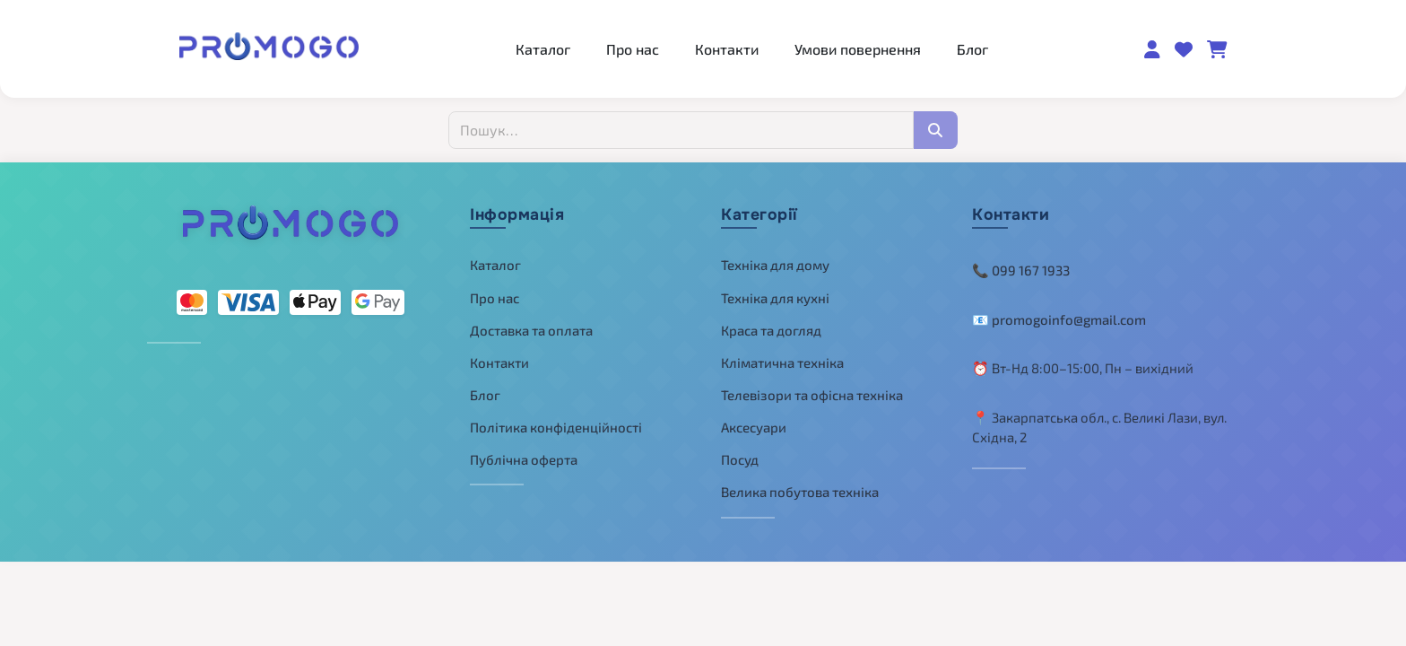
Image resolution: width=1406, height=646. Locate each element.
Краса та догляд (771, 330)
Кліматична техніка (782, 362)
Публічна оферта (523, 459)
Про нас (632, 48)
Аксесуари (753, 427)
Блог (972, 48)
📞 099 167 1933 (1021, 270)
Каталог (543, 48)
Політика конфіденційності (556, 427)
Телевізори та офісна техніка (812, 395)
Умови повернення (857, 48)
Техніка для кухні (775, 298)
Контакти (727, 48)
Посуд (740, 459)
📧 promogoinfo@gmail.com (1059, 319)
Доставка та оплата (531, 330)
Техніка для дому (775, 265)
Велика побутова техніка (800, 492)
